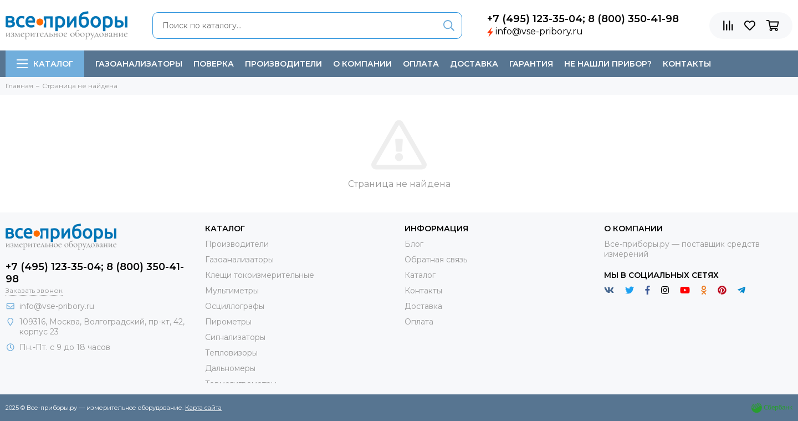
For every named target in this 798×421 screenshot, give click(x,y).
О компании (362, 64)
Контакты (687, 64)
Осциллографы (234, 306)
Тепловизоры (231, 353)
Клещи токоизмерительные (259, 275)
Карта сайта (203, 408)
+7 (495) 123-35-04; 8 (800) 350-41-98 (583, 19)
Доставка (474, 64)
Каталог (45, 64)
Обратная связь (436, 260)
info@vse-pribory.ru (539, 31)
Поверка (213, 64)
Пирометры (228, 322)
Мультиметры (232, 291)
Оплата (421, 64)
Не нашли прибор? (608, 64)
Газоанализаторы (138, 64)
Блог (414, 244)
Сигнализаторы (235, 337)
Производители (283, 64)
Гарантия (531, 64)
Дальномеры (230, 368)
